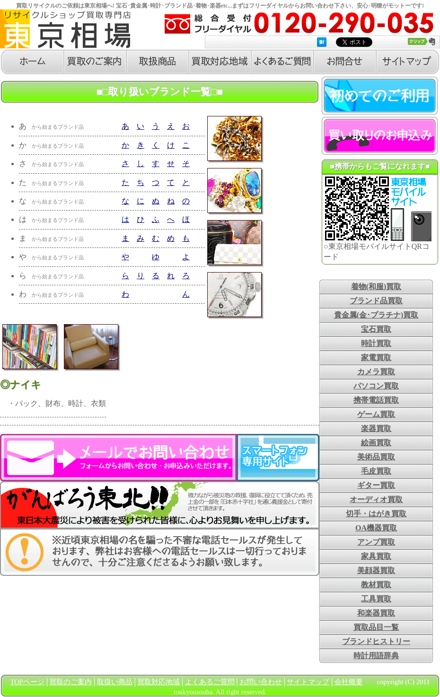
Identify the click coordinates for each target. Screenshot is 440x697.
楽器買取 (376, 428)
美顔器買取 (376, 570)
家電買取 (376, 357)
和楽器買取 (376, 613)
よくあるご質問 (210, 682)
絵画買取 (376, 443)
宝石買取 (376, 329)
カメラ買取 (376, 372)
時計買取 (376, 343)
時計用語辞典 (376, 656)
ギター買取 (376, 485)
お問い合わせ (260, 682)
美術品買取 (376, 457)
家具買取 (376, 556)
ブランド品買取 (376, 301)
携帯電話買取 (376, 400)
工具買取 (376, 599)
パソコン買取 (376, 386)
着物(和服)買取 (376, 286)
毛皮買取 (376, 471)
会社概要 (348, 682)
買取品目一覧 (376, 627)
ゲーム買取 (376, 414)
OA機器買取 (376, 528)
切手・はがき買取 (376, 514)
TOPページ (27, 682)
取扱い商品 (114, 682)
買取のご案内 (70, 682)
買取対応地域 (158, 682)
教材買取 (376, 585)
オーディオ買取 (376, 499)
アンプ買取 (376, 542)
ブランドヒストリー (376, 641)
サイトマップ (308, 682)
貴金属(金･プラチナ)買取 (376, 315)
